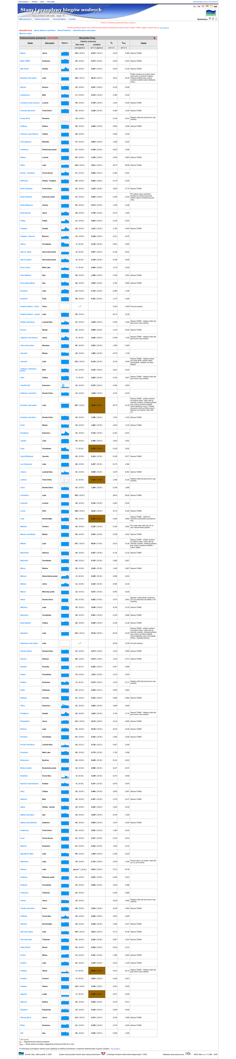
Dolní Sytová (25, 213)
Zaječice (23, 994)
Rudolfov (24, 776)
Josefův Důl (25, 385)
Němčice (23, 607)
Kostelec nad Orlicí (28, 417)
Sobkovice (24, 830)
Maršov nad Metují (27, 534)
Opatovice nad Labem (29, 643)
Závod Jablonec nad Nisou (45, 30)
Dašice (23, 157)
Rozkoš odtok (26, 768)
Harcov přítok (25, 260)
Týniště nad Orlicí (27, 908)
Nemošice (24, 615)
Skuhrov (23, 799)
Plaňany (23, 698)
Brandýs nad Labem (28, 78)
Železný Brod (25, 1017)
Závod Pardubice (64, 30)
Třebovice (24, 893)
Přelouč (23, 729)
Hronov (23, 330)
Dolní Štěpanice (26, 205)
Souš (22, 838)
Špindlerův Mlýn (26, 854)
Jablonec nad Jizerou (29, 338)
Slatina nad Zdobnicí (28, 823)
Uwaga (143, 43)
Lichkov (23, 480)
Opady (42, 2)
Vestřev (23, 963)
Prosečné (24, 752)
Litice (22, 487)
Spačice (23, 846)
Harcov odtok (25, 252)
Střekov (23, 869)
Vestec (23, 955)
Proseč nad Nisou (27, 745)
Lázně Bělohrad (26, 456)
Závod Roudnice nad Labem (84, 30)
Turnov (23, 900)
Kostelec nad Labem (28, 405)
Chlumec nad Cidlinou (29, 134)
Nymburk (24, 633)
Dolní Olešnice (26, 197)
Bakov (22, 53)
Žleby (22, 1025)
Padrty (23, 674)
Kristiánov (24, 433)
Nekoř (22, 599)
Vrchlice (23, 978)
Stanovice (24, 862)
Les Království (26, 464)
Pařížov (23, 682)
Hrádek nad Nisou (27, 322)
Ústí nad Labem (26, 932)
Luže (22, 519)
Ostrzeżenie (72, 19)
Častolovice (25, 95)
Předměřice (25, 721)
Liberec (23, 472)
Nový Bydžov (25, 623)
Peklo (22, 690)
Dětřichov (24, 181)
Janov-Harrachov (27, 345)
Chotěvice (24, 150)
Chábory (23, 126)
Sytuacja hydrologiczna (59, 19)
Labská (23, 441)
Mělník (23, 543)
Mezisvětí (24, 560)
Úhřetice (23, 924)
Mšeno (23, 592)
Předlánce (24, 713)
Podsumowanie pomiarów (42, 19)
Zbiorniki (34, 2)
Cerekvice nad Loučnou (29, 103)
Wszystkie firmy (25, 30)
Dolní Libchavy (26, 188)
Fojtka (22, 221)
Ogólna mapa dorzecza (25, 19)
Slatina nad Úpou (27, 815)
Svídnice (23, 877)
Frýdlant (23, 228)
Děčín (22, 165)
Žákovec (23, 1002)
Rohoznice (24, 760)
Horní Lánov (25, 267)
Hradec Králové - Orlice (29, 306)
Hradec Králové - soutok (30, 314)
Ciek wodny (49, 43)
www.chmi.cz (164, 27)
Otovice (23, 659)
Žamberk (23, 1010)
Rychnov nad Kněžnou (29, 784)
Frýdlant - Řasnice (27, 236)
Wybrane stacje (25, 33)
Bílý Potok (24, 69)
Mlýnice (23, 576)
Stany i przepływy (23, 2)
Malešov (23, 526)
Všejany (23, 986)
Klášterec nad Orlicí (28, 393)
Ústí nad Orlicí (26, 939)
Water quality (51, 2)
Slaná (22, 807)
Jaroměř (23, 353)
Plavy (22, 706)
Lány (22, 448)
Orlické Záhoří (26, 651)
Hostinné (24, 291)
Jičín (22, 378)
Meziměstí (24, 553)
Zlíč (21, 1033)
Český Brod (25, 118)
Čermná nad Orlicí (27, 111)
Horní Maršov (25, 275)
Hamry (23, 244)
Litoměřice (24, 495)
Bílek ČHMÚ (25, 61)
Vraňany (23, 971)
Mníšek (23, 584)
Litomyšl (23, 503)
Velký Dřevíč (25, 947)
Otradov (23, 667)
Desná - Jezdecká (27, 173)
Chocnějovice (25, 142)
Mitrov (22, 568)
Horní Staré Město (27, 283)
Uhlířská (23, 916)
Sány (22, 791)
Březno (23, 87)
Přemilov (24, 737)
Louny (22, 511)
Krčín (22, 425)
